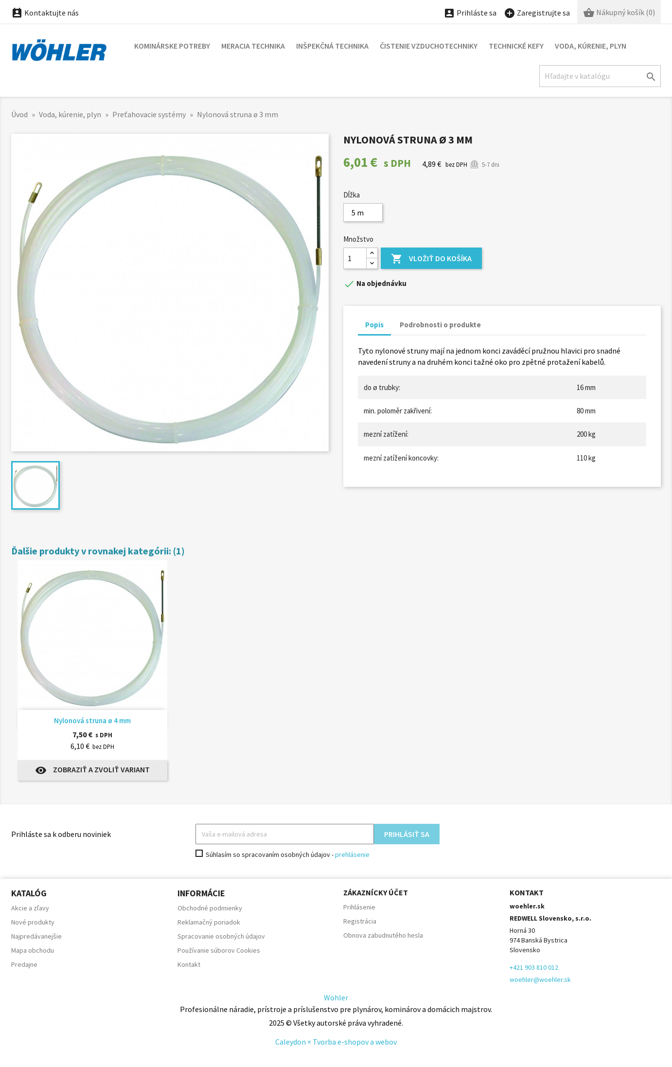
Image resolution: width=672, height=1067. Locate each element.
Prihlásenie (359, 907)
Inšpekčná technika (332, 46)
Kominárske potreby (172, 46)
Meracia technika (253, 46)
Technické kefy (516, 46)
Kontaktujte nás (45, 13)
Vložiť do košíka (431, 259)
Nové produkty (32, 922)
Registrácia (359, 921)
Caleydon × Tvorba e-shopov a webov (336, 1042)
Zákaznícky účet (375, 892)
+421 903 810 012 (534, 967)
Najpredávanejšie (36, 936)
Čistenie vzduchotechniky (428, 46)
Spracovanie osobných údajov (221, 936)
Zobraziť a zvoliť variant (92, 770)
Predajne (24, 964)
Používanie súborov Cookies (218, 950)
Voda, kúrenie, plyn (590, 46)
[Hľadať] (600, 76)
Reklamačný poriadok (208, 922)
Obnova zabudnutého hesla (383, 935)
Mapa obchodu (32, 950)
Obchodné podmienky (209, 908)
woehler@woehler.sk (540, 979)
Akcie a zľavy (30, 908)
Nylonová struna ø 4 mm (92, 720)
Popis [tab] (374, 324)
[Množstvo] (355, 258)
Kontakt (188, 964)
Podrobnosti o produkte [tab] (440, 324)
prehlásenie (352, 854)
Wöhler (336, 997)
